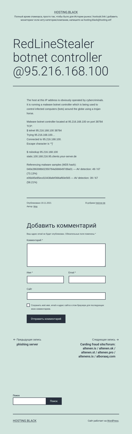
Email (72, 272)
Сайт (29, 289)
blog (35, 206)
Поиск (16, 395)
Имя (30, 272)
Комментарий (35, 240)
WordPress (112, 420)
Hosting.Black (66, 12)
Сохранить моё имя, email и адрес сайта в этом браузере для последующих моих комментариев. (67, 307)
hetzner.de (100, 203)
